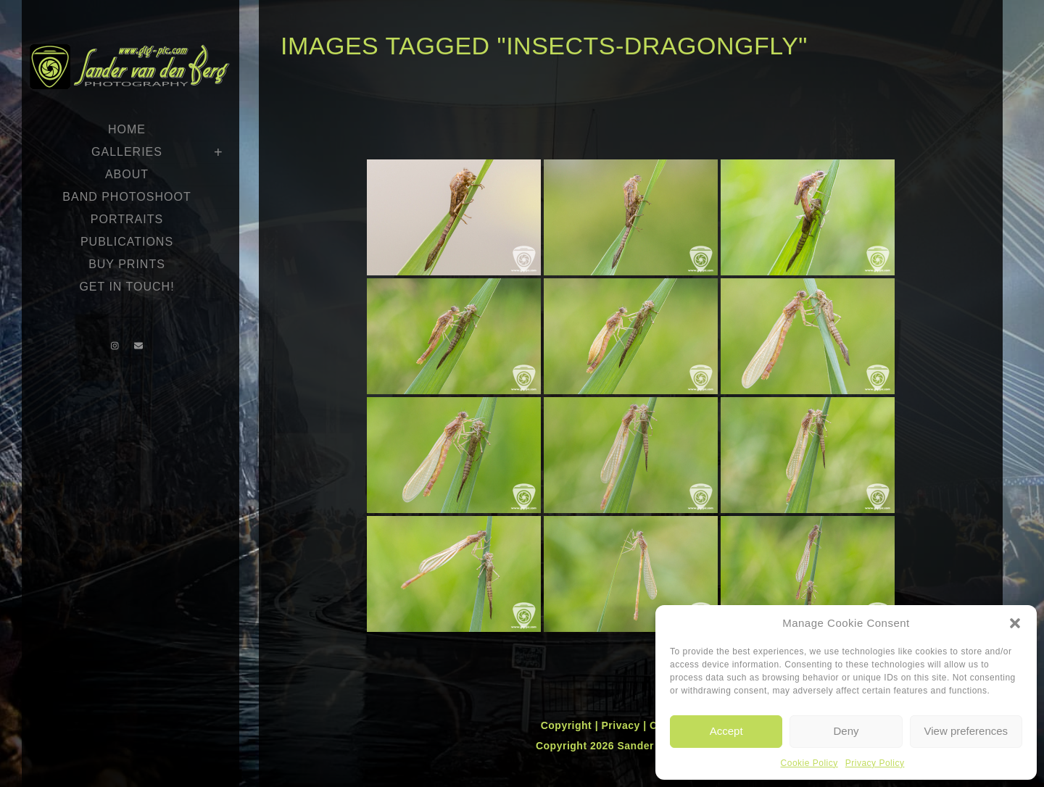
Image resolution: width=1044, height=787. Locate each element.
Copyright (568, 725)
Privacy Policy (875, 763)
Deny (845, 731)
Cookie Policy (809, 763)
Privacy (622, 725)
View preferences (966, 731)
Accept (726, 731)
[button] (1015, 623)
